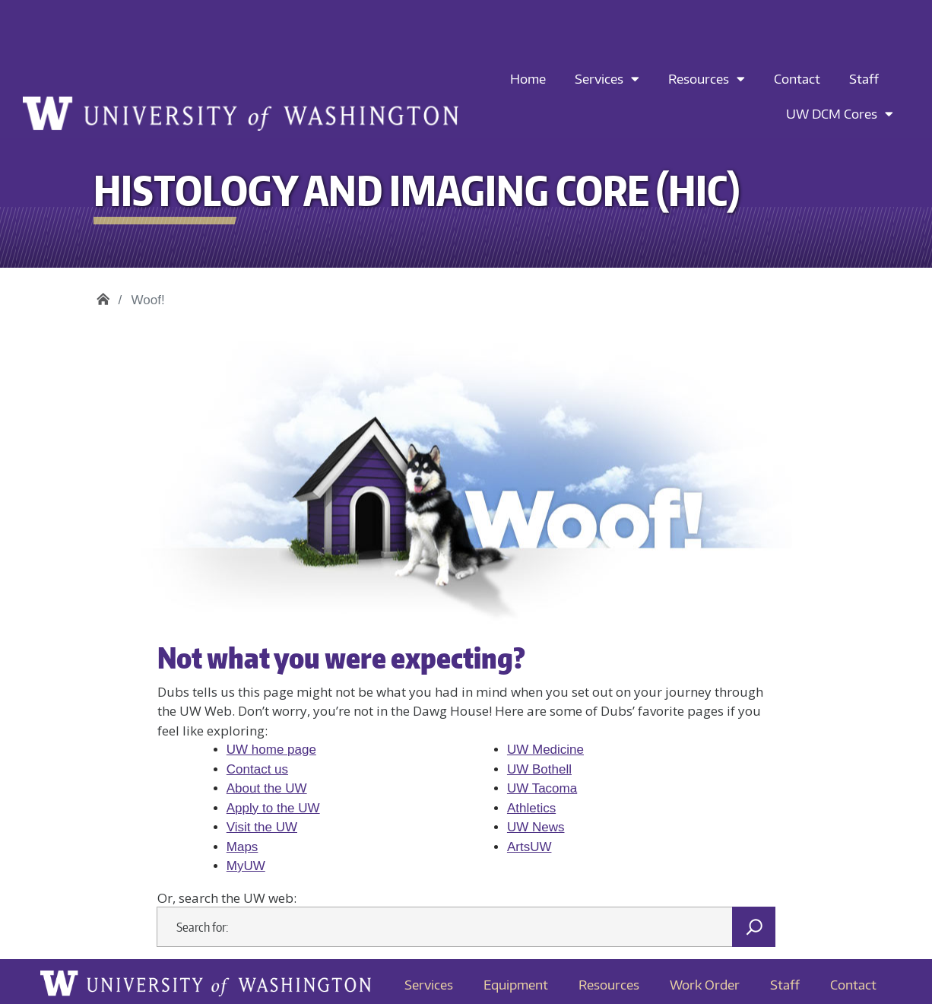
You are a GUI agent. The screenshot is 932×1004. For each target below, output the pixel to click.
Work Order (705, 984)
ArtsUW (529, 847)
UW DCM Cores (839, 114)
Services (607, 79)
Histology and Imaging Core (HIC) (103, 295)
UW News (536, 827)
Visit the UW (262, 827)
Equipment (515, 984)
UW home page (271, 749)
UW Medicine (545, 749)
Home (528, 78)
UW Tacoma (542, 788)
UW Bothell (539, 769)
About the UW (267, 788)
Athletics (531, 808)
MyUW (246, 866)
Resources (706, 79)
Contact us (257, 769)
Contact (797, 78)
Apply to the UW (273, 808)
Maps (242, 847)
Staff (864, 78)
